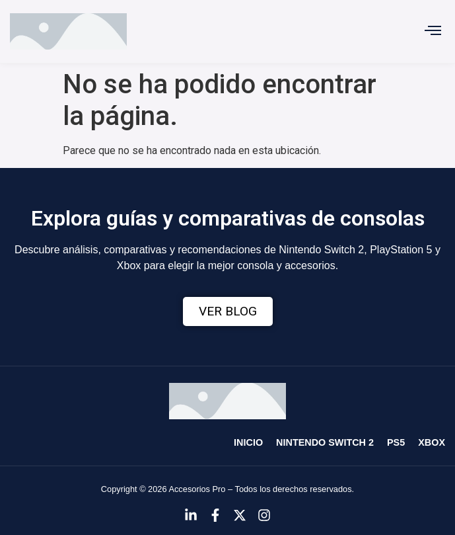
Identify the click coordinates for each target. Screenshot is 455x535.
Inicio (248, 442)
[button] (433, 31)
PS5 (396, 442)
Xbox (431, 442)
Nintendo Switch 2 (325, 442)
